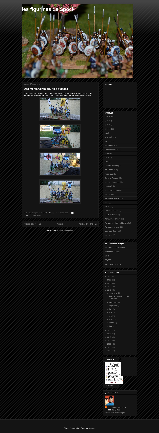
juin (111, 309)
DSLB (107, 158)
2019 (109, 280)
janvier (112, 326)
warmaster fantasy (112, 231)
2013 (109, 337)
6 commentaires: (62, 213)
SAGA (107, 207)
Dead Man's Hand (112, 149)
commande (109, 145)
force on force (110, 170)
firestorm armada (111, 166)
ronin (106, 203)
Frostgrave (109, 174)
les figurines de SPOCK (116, 407)
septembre (113, 306)
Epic (106, 162)
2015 (109, 330)
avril (111, 316)
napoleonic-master (112, 190)
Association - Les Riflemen (115, 248)
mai (111, 312)
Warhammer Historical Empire (116, 223)
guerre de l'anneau (112, 182)
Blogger (91, 428)
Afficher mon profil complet (115, 413)
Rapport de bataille (112, 198)
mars (111, 319)
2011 (109, 344)
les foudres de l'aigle (112, 252)
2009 (109, 351)
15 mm (107, 121)
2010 (109, 347)
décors (107, 154)
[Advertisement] (131, 366)
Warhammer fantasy (112, 219)
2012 (109, 341)
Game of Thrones (111, 178)
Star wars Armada (111, 211)
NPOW (107, 194)
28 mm (33, 215)
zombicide (108, 235)
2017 (109, 287)
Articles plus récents (32, 224)
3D (106, 133)
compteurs (109, 385)
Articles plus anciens (88, 224)
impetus (39, 215)
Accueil (60, 224)
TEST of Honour (111, 215)
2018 (109, 283)
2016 (109, 290)
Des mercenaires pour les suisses (46, 88)
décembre (113, 293)
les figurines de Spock (48, 9)
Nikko (107, 256)
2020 (109, 276)
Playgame (108, 260)
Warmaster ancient (112, 227)
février (112, 323)
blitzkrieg (108, 141)
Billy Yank (108, 137)
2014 (109, 334)
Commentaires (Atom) (65, 230)
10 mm (107, 117)
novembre (113, 302)
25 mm (107, 125)
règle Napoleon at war (113, 264)
